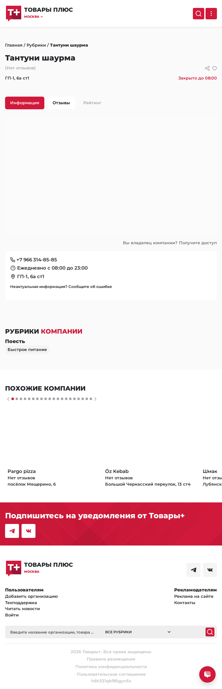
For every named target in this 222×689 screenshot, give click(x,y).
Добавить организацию (31, 596)
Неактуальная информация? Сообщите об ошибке (61, 286)
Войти (12, 614)
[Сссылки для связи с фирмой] (207, 68)
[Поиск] (198, 13)
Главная (13, 45)
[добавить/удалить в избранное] (214, 68)
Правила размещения (111, 658)
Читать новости (22, 608)
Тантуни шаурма (69, 45)
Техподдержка (21, 602)
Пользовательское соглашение (111, 674)
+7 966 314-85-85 (36, 260)
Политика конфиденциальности (111, 666)
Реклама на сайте (193, 596)
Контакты (184, 602)
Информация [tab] (24, 102)
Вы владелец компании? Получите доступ (170, 242)
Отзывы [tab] (61, 102)
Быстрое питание (27, 349)
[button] (48, 16)
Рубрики (36, 45)
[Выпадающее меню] (211, 13)
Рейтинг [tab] (92, 102)
